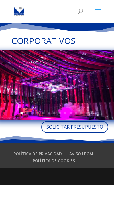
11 (76, 113)
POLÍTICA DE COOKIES (54, 160)
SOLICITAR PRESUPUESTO (74, 127)
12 (81, 113)
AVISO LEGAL (81, 153)
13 (87, 113)
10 (71, 113)
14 (92, 113)
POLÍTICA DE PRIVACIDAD (37, 153)
